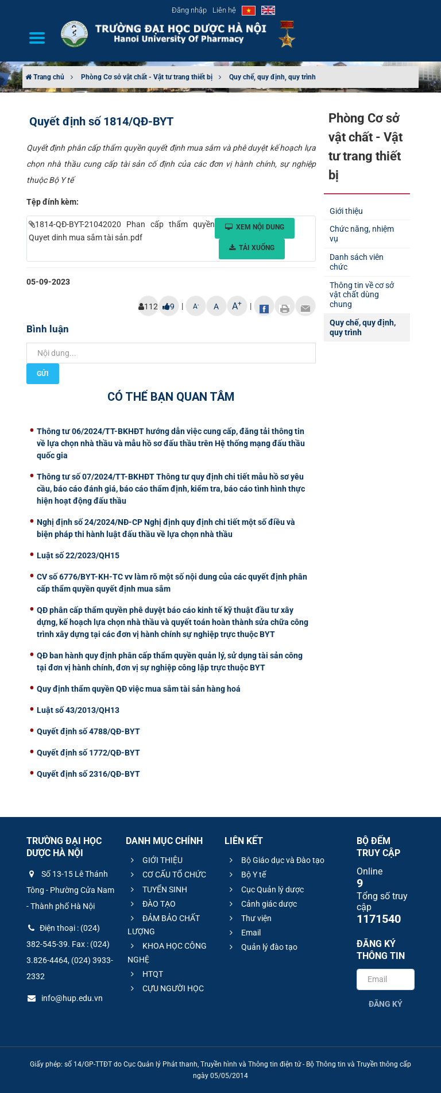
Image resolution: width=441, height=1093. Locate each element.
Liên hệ (224, 10)
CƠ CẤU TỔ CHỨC (166, 874)
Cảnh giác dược (261, 903)
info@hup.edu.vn (64, 998)
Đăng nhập (189, 10)
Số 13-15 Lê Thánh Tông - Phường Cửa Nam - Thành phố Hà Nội (70, 890)
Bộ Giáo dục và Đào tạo (275, 860)
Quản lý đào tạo (261, 947)
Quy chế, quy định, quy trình (272, 77)
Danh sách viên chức (357, 261)
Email (243, 932)
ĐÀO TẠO (151, 903)
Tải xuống (251, 248)
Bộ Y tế (246, 874)
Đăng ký (386, 1003)
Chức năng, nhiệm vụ (362, 233)
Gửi (43, 374)
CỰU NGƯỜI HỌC (165, 988)
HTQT (145, 974)
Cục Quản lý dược (265, 889)
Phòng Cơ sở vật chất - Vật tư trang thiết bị (146, 77)
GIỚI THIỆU (155, 860)
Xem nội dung (254, 227)
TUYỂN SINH (157, 889)
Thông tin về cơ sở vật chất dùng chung (362, 295)
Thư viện (249, 918)
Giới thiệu (346, 211)
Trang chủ (44, 77)
